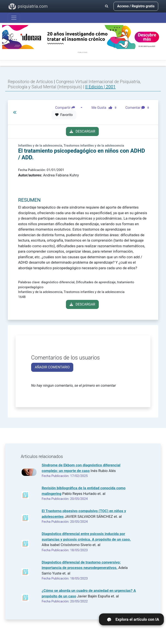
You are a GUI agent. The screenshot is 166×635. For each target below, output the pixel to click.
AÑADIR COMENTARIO (52, 367)
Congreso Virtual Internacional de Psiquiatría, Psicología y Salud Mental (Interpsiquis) (74, 84)
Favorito (64, 115)
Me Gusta (105, 108)
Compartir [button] (67, 108)
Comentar (138, 108)
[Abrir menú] (14, 17)
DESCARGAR (82, 131)
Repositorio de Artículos (30, 81)
